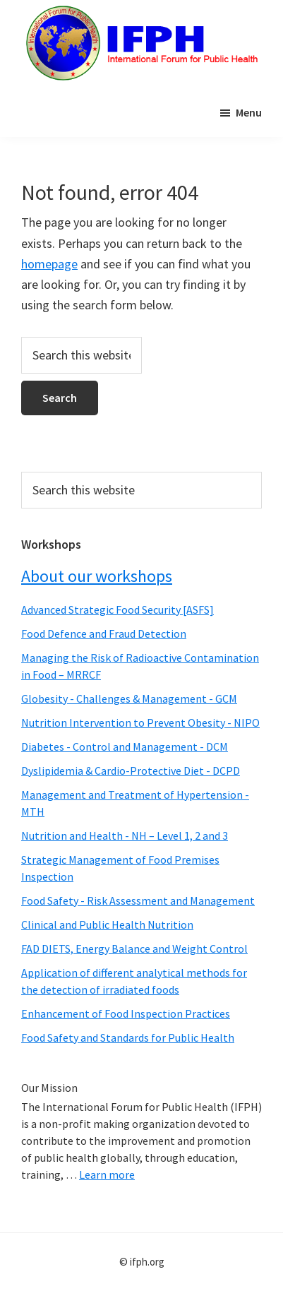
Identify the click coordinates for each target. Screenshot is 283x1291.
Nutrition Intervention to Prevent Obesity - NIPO (140, 722)
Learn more (107, 1174)
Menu (249, 112)
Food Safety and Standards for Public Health (127, 1037)
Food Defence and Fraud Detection (103, 633)
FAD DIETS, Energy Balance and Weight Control (134, 948)
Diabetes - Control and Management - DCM (124, 746)
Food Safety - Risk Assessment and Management (138, 900)
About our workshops (96, 576)
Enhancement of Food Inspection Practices (125, 1013)
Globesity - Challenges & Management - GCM (129, 698)
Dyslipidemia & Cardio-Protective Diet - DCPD (130, 770)
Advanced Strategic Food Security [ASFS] (117, 609)
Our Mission (49, 1088)
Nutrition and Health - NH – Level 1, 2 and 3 (124, 835)
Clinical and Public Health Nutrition (107, 924)
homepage (49, 264)
